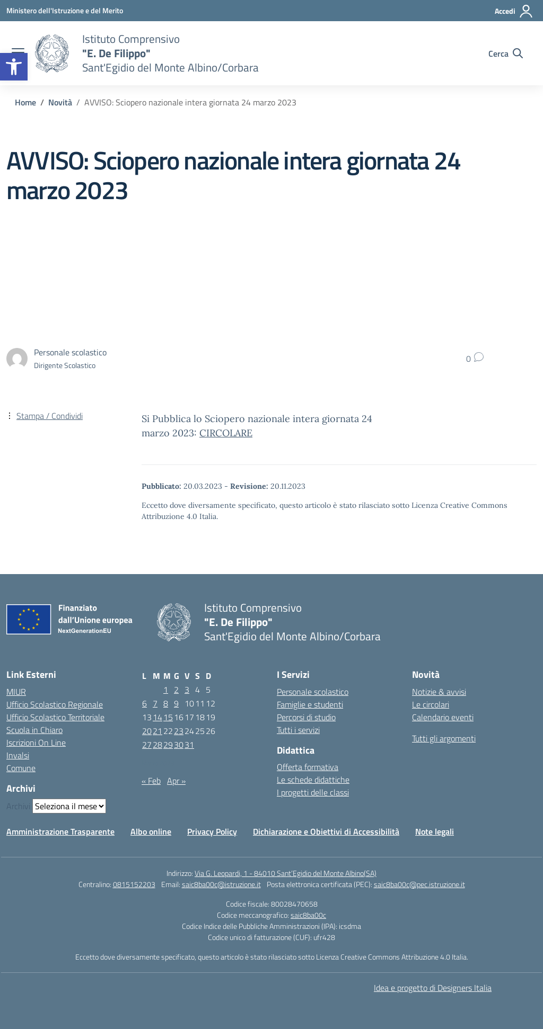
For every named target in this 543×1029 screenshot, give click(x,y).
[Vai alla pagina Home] (25, 102)
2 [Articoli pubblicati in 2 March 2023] (176, 689)
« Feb (151, 780)
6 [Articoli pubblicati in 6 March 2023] (144, 703)
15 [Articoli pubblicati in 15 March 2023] (168, 717)
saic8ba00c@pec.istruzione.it (419, 884)
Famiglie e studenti (310, 704)
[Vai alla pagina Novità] (60, 102)
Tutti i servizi (298, 729)
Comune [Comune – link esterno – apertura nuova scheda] (21, 768)
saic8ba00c (308, 914)
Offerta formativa (307, 766)
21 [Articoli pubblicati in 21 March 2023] (157, 730)
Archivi (18, 806)
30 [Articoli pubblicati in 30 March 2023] (178, 744)
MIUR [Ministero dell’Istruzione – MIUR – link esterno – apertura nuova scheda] (16, 691)
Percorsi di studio (306, 717)
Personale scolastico (312, 691)
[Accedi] (514, 11)
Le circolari (430, 704)
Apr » (176, 780)
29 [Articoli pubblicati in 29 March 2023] (168, 744)
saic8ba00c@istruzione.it (221, 884)
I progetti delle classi (313, 792)
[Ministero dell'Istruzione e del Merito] (64, 10)
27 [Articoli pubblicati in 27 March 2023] (147, 744)
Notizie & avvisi (439, 691)
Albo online (150, 831)
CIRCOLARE (225, 433)
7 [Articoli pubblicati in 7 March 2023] (155, 703)
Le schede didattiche (313, 779)
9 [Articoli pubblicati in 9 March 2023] (176, 703)
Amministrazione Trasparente (60, 831)
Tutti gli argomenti (444, 738)
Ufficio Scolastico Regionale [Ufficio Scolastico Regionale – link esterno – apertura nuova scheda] (54, 704)
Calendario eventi (443, 717)
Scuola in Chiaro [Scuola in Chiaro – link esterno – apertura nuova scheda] (34, 729)
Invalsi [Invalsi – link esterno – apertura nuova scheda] (17, 755)
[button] (14, 66)
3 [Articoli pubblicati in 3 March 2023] (187, 689)
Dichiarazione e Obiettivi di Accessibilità (326, 831)
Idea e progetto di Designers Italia (433, 987)
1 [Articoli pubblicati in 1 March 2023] (165, 689)
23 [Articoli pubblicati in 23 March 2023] (178, 730)
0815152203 (134, 884)
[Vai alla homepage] (52, 53)
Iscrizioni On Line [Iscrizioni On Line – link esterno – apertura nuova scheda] (36, 742)
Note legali (434, 831)
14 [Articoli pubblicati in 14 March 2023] (157, 717)
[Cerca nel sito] (505, 53)
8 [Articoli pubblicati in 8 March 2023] (165, 703)
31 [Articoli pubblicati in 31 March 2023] (189, 744)
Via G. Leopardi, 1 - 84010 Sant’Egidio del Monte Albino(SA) (285, 873)
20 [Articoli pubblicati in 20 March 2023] (147, 730)
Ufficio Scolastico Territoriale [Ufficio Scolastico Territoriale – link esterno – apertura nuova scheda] (55, 717)
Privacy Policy (212, 831)
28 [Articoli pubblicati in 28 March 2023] (157, 744)
